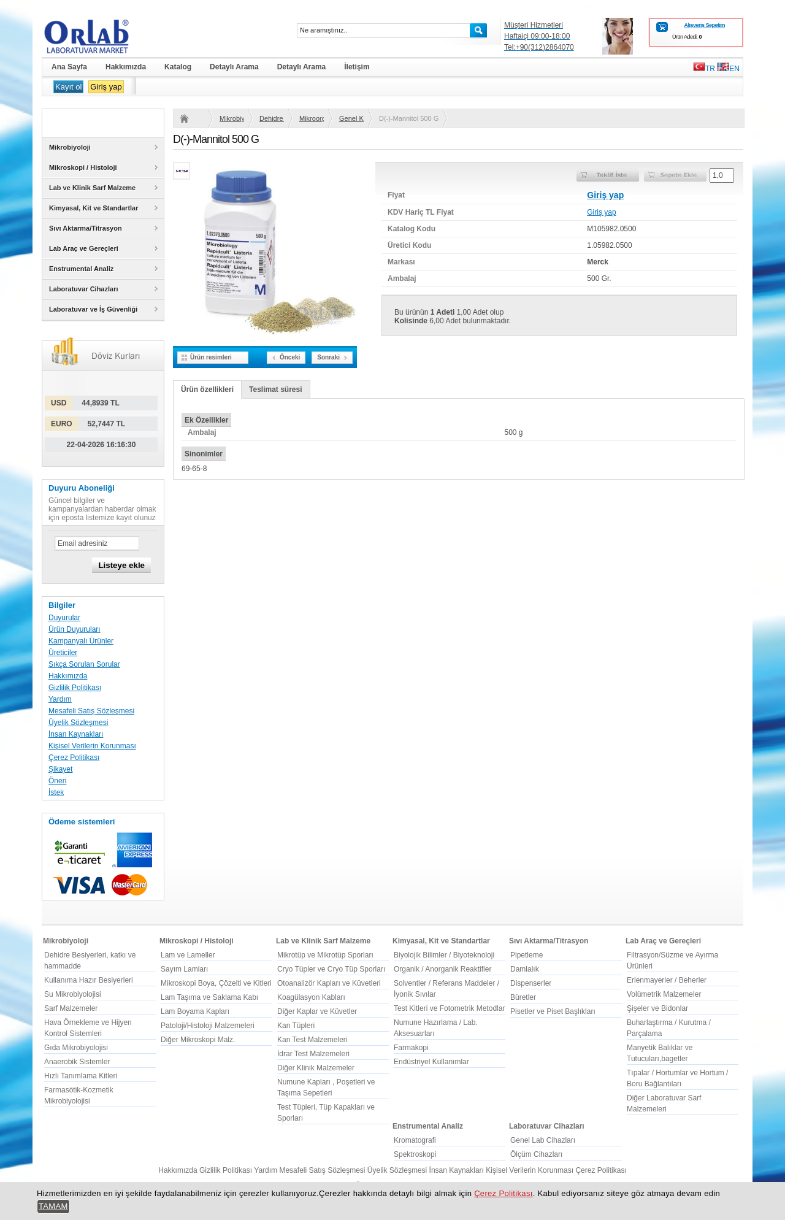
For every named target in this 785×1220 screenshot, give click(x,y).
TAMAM (53, 1206)
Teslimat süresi (275, 389)
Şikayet (60, 769)
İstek (56, 792)
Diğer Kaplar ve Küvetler (317, 1011)
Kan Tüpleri (296, 1025)
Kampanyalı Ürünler (80, 641)
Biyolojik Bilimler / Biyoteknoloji (444, 955)
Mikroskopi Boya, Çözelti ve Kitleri (216, 983)
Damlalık (524, 969)
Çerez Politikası (73, 757)
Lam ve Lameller (188, 955)
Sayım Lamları (184, 969)
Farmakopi (411, 1047)
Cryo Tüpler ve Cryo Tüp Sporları (331, 969)
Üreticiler (62, 652)
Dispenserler (530, 983)
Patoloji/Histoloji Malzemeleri (208, 1025)
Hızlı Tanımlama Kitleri (80, 1076)
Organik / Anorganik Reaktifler (442, 969)
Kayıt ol (68, 86)
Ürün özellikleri (207, 389)
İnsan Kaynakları (75, 734)
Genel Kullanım (351, 118)
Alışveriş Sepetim (704, 25)
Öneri (57, 781)
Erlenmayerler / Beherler (666, 980)
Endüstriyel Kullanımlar (431, 1061)
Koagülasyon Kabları (311, 997)
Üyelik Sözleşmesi (78, 722)
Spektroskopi (415, 1154)
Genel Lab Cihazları (542, 1140)
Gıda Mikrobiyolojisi (76, 1047)
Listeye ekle (121, 565)
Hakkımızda (67, 676)
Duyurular (64, 617)
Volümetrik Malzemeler (664, 994)
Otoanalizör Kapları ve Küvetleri (329, 983)
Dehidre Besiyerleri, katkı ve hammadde (271, 118)
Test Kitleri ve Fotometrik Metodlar (449, 1008)
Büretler (523, 997)
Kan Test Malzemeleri (312, 1039)
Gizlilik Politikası (74, 687)
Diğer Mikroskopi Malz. (198, 1039)
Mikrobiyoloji (232, 118)
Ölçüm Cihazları (536, 1154)
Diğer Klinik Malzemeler (315, 1068)
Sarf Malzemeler (71, 1008)
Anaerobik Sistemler (77, 1061)
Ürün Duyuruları (74, 629)
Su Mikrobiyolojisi (72, 994)
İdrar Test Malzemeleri (313, 1053)
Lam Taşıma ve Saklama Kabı (209, 997)
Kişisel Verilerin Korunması (92, 746)
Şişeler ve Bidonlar (657, 1008)
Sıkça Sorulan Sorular (84, 664)
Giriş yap (105, 86)
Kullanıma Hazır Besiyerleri (88, 980)
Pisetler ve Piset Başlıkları (552, 1011)
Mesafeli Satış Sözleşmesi (91, 711)
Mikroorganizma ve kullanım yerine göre (311, 118)
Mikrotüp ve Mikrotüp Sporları (325, 955)
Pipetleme (526, 955)
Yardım (60, 699)
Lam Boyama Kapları (195, 1011)
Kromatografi (415, 1140)
